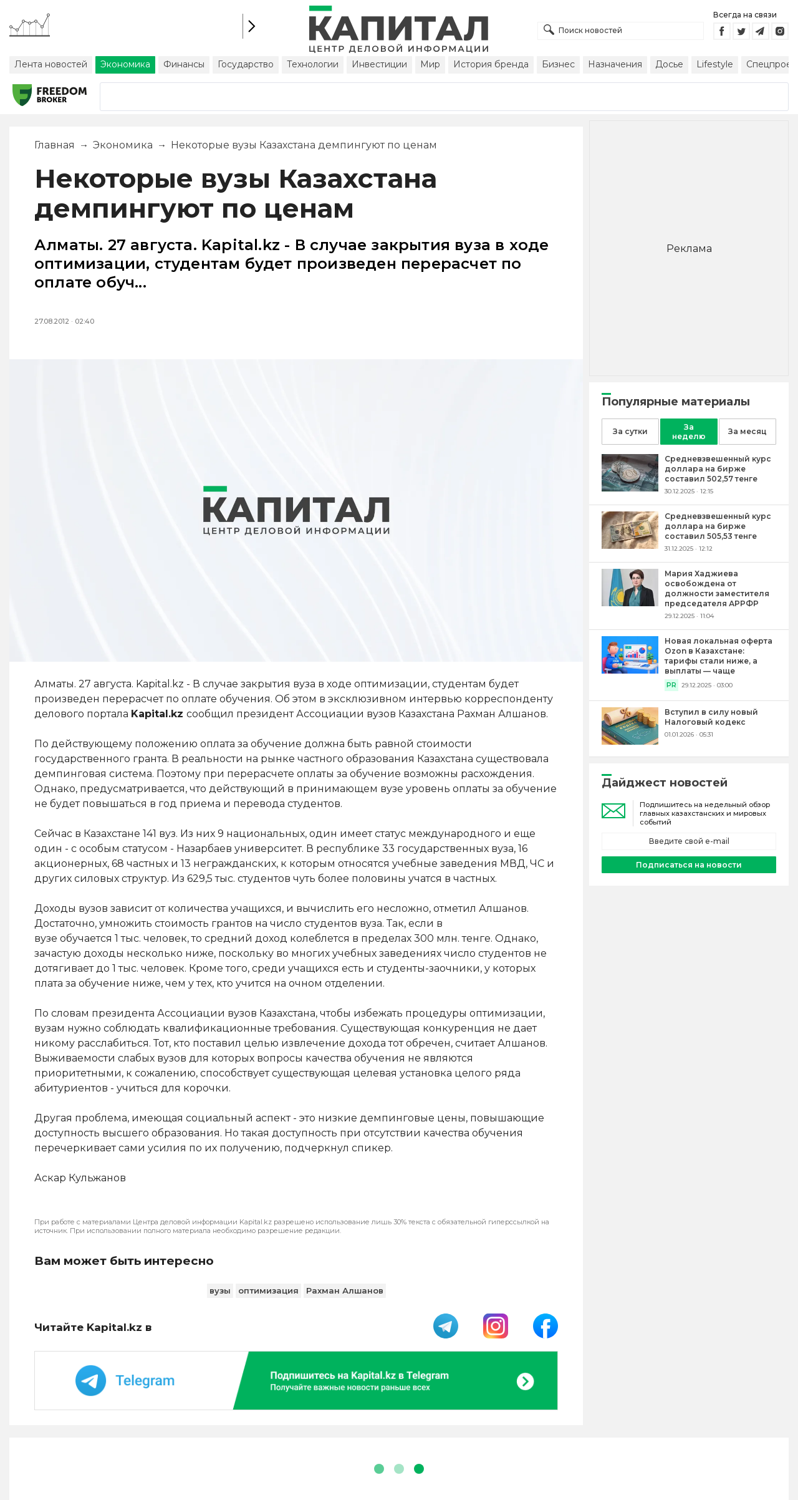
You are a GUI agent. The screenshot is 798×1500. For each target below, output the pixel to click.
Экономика (125, 64)
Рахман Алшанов (344, 1290)
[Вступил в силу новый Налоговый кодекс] (630, 741)
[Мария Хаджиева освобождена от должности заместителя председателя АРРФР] (630, 603)
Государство (246, 64)
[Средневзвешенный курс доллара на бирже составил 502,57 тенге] (630, 488)
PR (671, 685)
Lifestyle (714, 64)
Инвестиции (379, 64)
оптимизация (268, 1290)
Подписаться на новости (689, 864)
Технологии (313, 64)
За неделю (689, 431)
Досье (669, 64)
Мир (430, 64)
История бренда (491, 64)
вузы (220, 1290)
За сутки (630, 431)
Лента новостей (50, 64)
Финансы (183, 64)
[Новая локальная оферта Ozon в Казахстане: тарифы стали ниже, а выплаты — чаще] (630, 670)
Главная (54, 145)
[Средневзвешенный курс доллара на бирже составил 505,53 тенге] (630, 545)
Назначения (615, 64)
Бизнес (558, 64)
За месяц (747, 431)
